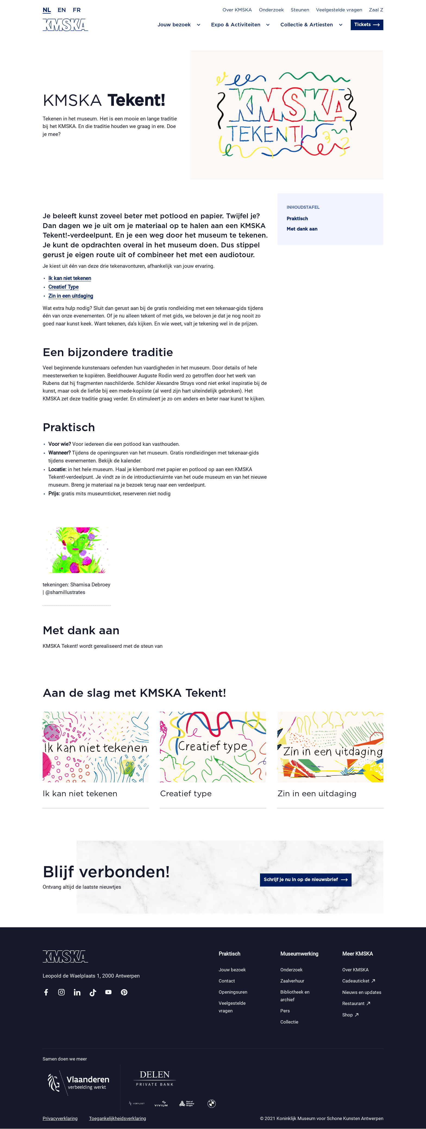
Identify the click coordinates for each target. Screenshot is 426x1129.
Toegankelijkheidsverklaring (117, 1118)
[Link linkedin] (77, 993)
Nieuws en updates (361, 992)
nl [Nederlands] (47, 10)
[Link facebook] (46, 993)
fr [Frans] (77, 10)
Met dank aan (302, 229)
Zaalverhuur (292, 981)
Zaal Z (376, 10)
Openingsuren (233, 992)
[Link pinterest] (124, 993)
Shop (350, 1015)
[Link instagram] (61, 993)
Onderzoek (271, 10)
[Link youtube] (108, 993)
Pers (285, 1011)
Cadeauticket (359, 981)
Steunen (300, 10)
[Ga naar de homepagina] (65, 24)
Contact (227, 981)
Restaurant (356, 1004)
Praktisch (297, 219)
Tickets (367, 24)
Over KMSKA (237, 10)
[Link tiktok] (93, 993)
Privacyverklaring (60, 1118)
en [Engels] (62, 10)
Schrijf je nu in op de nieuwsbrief (305, 880)
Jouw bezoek (232, 970)
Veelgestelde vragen (339, 10)
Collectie (289, 1022)
